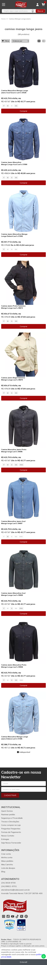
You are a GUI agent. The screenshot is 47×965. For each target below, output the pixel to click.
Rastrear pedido (8, 814)
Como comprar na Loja (11, 825)
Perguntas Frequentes (10, 828)
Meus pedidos (7, 861)
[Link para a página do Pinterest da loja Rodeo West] (26, 916)
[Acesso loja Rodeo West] (37, 4)
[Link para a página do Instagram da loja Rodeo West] (3, 916)
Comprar (23, 111)
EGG (21, 465)
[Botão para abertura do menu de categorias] (3, 4)
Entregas (5, 839)
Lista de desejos (8, 868)
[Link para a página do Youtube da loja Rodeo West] (12, 916)
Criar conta (6, 854)
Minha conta (6, 857)
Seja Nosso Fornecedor (11, 843)
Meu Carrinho (7, 864)
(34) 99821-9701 (9, 886)
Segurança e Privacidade (12, 818)
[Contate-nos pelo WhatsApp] (43, 956)
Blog (3, 871)
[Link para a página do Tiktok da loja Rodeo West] (17, 916)
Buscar (40, 11)
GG (16, 106)
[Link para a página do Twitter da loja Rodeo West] (21, 916)
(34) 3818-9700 (8, 883)
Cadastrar (10, 795)
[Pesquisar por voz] (33, 11)
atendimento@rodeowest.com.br (15, 890)
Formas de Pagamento (11, 832)
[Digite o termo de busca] (16, 11)
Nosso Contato (7, 835)
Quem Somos (7, 811)
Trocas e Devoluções (10, 821)
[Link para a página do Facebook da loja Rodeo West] (8, 916)
